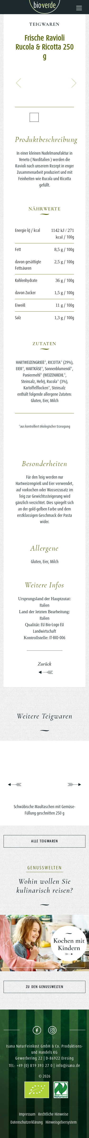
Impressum (27, 1114)
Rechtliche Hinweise (53, 1114)
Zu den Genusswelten (44, 987)
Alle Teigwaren (44, 841)
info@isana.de (68, 1065)
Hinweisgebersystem (61, 1122)
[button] (18, 82)
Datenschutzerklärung (26, 1122)
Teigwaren (44, 24)
